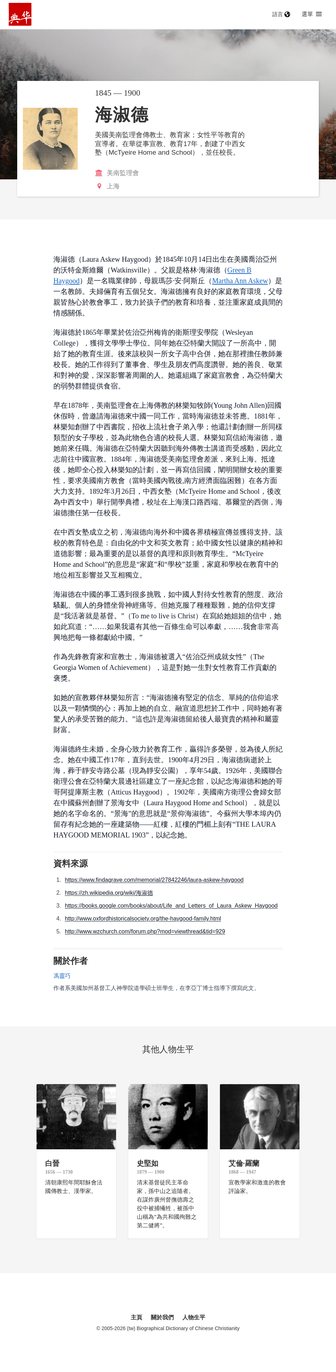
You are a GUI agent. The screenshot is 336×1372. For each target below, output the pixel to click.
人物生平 (193, 1317)
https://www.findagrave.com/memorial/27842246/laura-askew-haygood (154, 880)
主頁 (136, 1317)
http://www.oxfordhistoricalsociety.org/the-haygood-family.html (143, 919)
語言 (281, 14)
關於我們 (162, 1317)
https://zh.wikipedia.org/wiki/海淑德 (109, 893)
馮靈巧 (62, 976)
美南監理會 (123, 173)
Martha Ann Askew (240, 281)
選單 (312, 14)
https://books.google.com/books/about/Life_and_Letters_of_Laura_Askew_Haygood (171, 906)
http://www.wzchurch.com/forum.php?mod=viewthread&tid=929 (145, 931)
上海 (113, 186)
